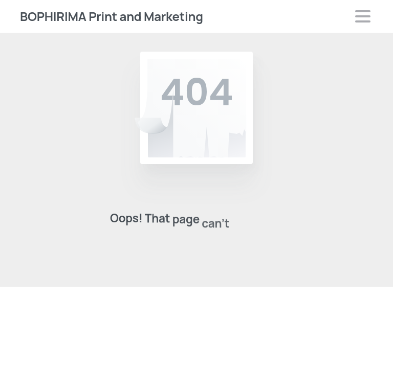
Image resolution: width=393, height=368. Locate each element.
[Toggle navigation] (363, 16)
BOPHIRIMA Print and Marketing (111, 16)
